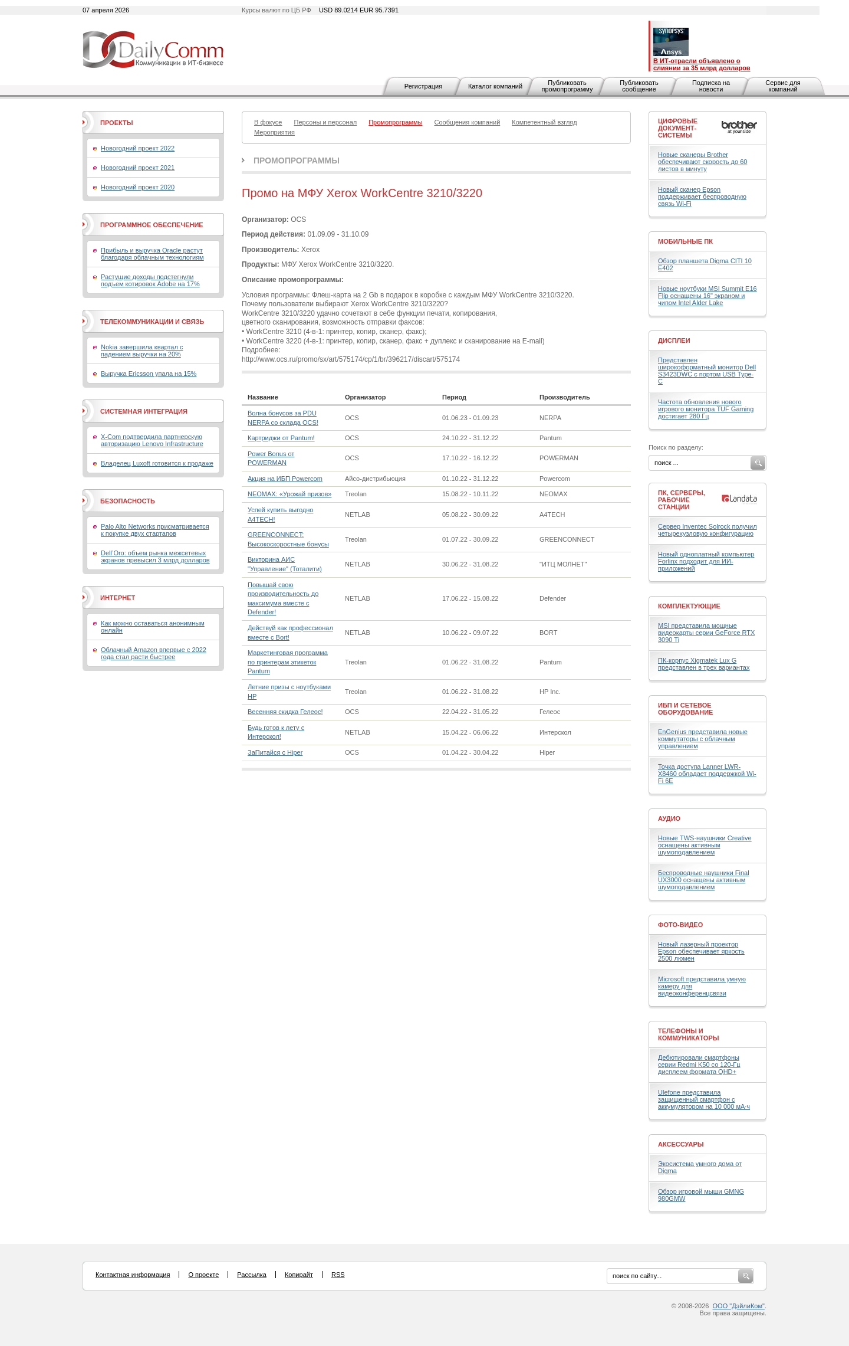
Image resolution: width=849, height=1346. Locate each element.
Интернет (117, 597)
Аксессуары (681, 1144)
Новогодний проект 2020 (138, 187)
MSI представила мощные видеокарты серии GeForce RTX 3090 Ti (706, 632)
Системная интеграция (143, 411)
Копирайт (299, 1274)
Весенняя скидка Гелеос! (285, 711)
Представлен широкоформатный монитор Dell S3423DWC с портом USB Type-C (707, 370)
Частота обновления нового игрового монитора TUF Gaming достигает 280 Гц (705, 409)
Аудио (669, 818)
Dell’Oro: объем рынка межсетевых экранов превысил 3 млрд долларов (155, 556)
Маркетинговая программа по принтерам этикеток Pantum (288, 661)
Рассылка (251, 1274)
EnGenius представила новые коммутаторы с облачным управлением (703, 738)
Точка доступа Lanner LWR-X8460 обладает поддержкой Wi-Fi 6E (707, 773)
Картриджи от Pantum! (281, 437)
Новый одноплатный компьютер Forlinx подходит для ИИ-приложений (706, 561)
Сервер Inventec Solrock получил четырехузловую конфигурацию (707, 530)
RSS (338, 1274)
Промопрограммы (297, 160)
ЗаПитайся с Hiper (275, 752)
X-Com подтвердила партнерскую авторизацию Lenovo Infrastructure (152, 440)
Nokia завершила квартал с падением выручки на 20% (142, 350)
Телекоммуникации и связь (152, 321)
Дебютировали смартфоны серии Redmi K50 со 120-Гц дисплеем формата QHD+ (699, 1064)
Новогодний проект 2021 (138, 167)
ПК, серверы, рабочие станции (681, 499)
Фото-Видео (680, 924)
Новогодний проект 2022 (138, 148)
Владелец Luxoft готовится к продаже (157, 463)
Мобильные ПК (685, 241)
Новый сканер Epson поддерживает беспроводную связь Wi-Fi (702, 196)
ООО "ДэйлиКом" (739, 1305)
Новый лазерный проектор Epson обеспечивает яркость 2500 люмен (701, 951)
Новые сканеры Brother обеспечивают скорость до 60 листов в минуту (702, 161)
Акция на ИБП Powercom (285, 478)
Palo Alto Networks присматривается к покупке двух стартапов (155, 530)
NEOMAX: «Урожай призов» (289, 493)
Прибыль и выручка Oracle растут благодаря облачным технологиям (152, 254)
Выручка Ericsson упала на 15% (148, 373)
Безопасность (127, 501)
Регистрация (423, 86)
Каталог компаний (495, 86)
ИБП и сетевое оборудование (685, 709)
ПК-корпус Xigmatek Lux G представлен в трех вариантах (703, 664)
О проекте (203, 1274)
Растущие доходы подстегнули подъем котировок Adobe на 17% (150, 280)
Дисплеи (674, 340)
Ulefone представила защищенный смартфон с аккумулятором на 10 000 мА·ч (704, 1099)
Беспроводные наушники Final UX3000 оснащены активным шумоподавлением (703, 879)
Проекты (116, 122)
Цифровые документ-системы (677, 128)
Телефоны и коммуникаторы (688, 1034)
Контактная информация (133, 1274)
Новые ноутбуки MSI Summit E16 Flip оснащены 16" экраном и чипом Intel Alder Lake (707, 295)
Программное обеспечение (151, 224)
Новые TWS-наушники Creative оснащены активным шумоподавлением (705, 845)
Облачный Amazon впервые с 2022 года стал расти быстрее (153, 653)
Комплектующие (689, 606)
